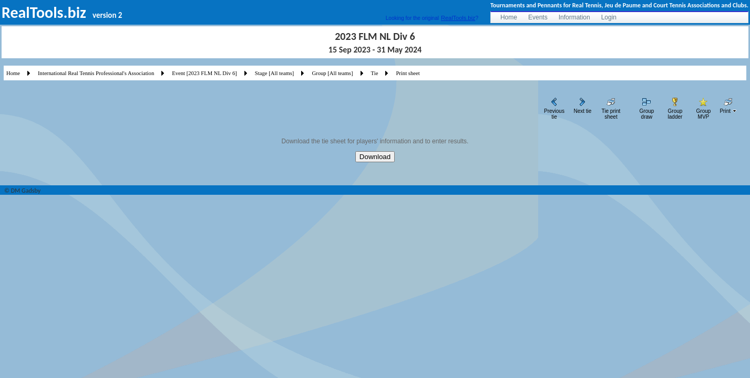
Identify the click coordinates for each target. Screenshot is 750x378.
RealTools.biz (458, 18)
